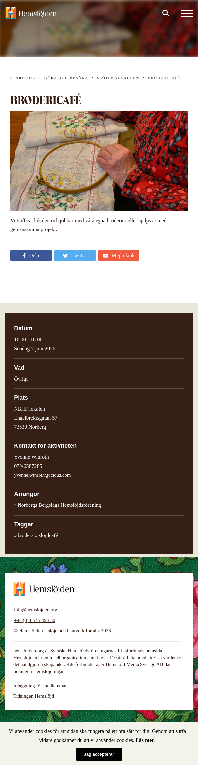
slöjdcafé (48, 535)
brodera (26, 535)
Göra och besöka (66, 78)
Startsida (23, 78)
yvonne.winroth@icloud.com (42, 475)
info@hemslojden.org (35, 609)
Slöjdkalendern (118, 78)
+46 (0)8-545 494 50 (34, 620)
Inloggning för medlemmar (40, 685)
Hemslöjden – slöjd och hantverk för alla (31, 13)
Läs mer (145, 740)
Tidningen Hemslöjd (33, 696)
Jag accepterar (99, 754)
